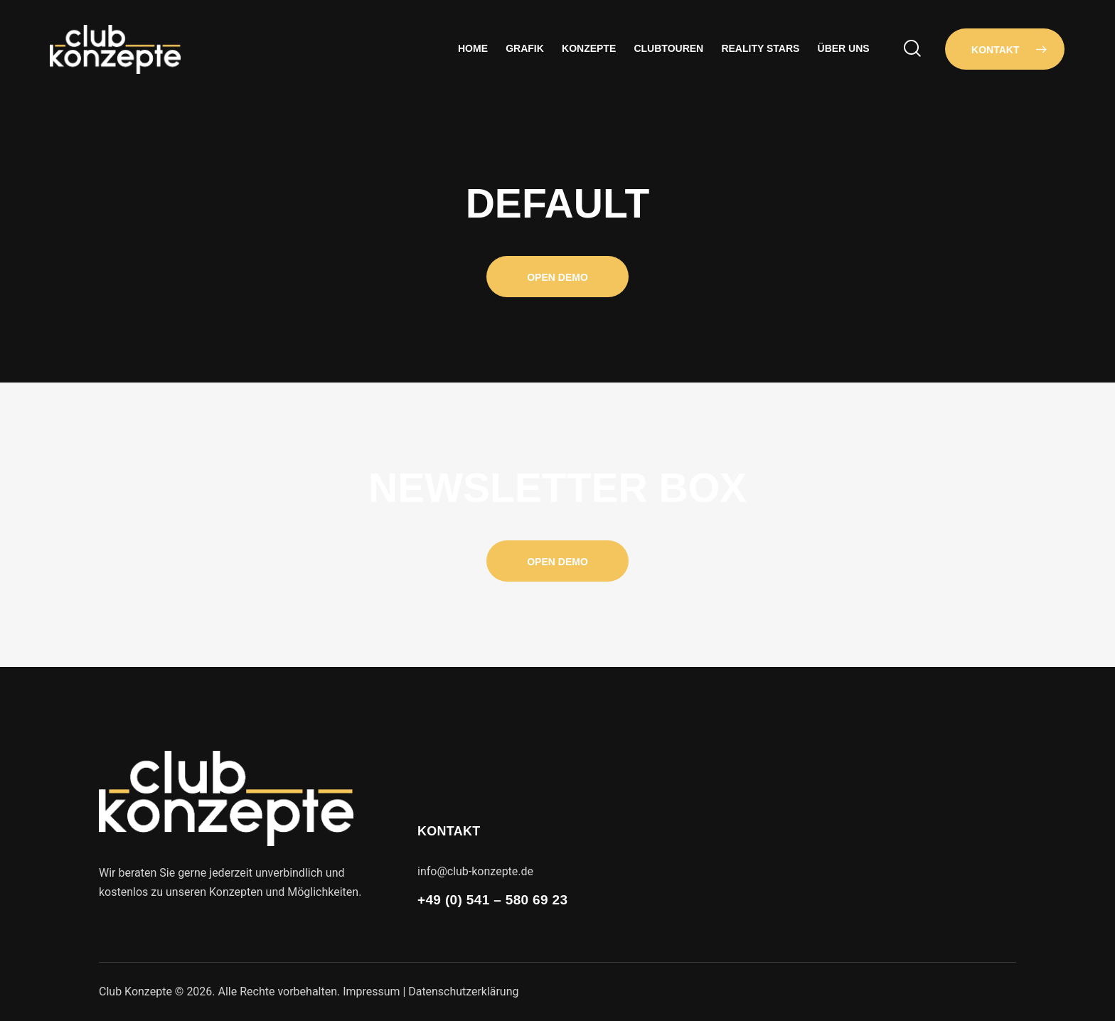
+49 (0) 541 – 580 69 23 (492, 900)
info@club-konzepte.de (475, 871)
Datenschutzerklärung (464, 991)
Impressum (371, 991)
